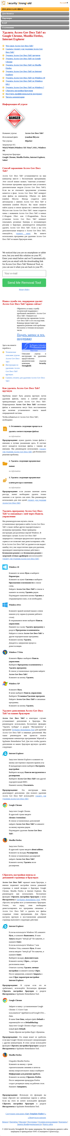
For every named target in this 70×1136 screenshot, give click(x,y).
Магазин (22, 1122)
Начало (5, 1122)
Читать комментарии (15, 97)
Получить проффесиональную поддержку (24, 94)
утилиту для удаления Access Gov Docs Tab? (20, 559)
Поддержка (32, 1122)
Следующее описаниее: (26, 1114)
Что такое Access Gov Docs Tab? (19, 46)
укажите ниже (23, 233)
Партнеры (7, 18)
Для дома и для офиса (12, 9)
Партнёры (14, 1122)
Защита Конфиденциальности (29, 1124)
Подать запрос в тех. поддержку (31, 336)
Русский (64, 3)
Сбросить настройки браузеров (19, 91)
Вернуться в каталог (37, 1117)
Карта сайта (48, 1124)
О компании (8, 27)
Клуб (4, 23)
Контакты (63, 1122)
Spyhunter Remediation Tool (23, 730)
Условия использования (48, 1122)
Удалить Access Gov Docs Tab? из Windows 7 (25, 87)
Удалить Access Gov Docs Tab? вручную (23, 55)
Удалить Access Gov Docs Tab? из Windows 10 (25, 78)
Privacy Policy (24, 289)
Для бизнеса (8, 13)
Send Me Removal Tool (24, 282)
